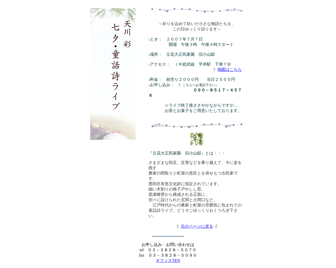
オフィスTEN (168, 261)
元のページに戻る (197, 227)
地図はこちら (229, 70)
